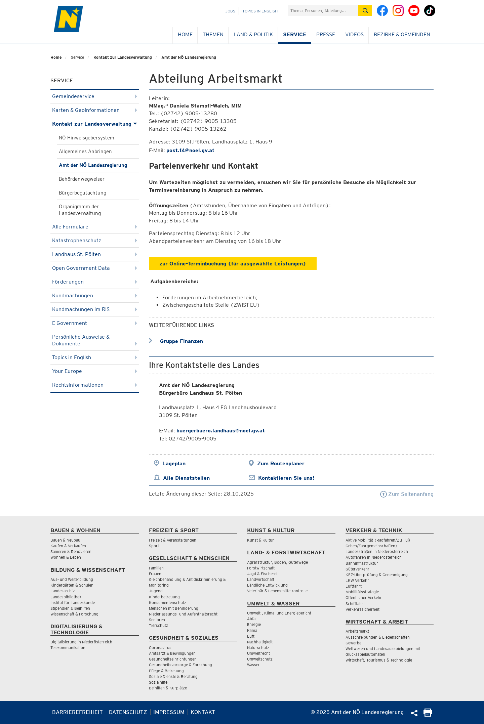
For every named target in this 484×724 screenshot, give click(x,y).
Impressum (169, 712)
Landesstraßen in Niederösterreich (377, 551)
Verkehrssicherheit (362, 609)
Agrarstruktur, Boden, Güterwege (277, 562)
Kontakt (203, 712)
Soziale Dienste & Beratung (173, 676)
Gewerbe (353, 642)
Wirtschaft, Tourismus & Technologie (379, 660)
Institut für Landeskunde (72, 602)
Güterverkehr (357, 568)
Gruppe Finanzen (176, 341)
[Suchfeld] (323, 10)
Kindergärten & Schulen (71, 585)
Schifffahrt (355, 603)
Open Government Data (94, 268)
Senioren (157, 619)
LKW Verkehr (357, 580)
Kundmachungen (94, 295)
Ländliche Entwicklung (267, 585)
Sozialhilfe (158, 682)
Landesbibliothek (65, 596)
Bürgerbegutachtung (82, 193)
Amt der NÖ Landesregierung (188, 57)
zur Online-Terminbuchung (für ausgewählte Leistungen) (232, 263)
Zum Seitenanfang (407, 494)
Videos (354, 34)
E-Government (94, 323)
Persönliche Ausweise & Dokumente (94, 340)
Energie (254, 624)
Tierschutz (158, 625)
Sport (154, 545)
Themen (213, 34)
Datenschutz (128, 712)
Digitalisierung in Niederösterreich (81, 641)
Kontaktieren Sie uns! (286, 478)
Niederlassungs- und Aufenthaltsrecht (183, 613)
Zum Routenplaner (281, 463)
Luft (250, 636)
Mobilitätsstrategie (362, 591)
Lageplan (174, 463)
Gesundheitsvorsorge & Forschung (180, 664)
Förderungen (94, 282)
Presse (325, 34)
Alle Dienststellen (186, 478)
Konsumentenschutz (167, 602)
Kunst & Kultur (260, 540)
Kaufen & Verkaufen (68, 545)
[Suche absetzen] (365, 10)
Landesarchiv (62, 590)
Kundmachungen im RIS (94, 309)
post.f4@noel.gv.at (190, 150)
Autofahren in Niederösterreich (374, 557)
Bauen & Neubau (65, 540)
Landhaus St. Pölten (94, 254)
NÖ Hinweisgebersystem (86, 138)
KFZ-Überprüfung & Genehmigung (377, 574)
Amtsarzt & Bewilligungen (172, 653)
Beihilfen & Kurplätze (168, 687)
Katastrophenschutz (94, 240)
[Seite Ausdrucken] (428, 715)
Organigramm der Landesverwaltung (80, 210)
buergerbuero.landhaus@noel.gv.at (220, 430)
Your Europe (94, 371)
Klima (252, 630)
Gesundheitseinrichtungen (173, 659)
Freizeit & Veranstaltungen (172, 540)
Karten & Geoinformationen (94, 110)
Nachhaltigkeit (260, 641)
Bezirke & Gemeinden (402, 34)
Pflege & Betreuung (166, 670)
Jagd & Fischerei (262, 573)
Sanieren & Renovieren (70, 551)
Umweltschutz (260, 659)
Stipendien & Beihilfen (70, 608)
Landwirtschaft (260, 579)
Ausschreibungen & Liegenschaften (378, 637)
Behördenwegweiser (82, 179)
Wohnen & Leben (65, 557)
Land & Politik (253, 34)
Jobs (230, 10)
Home (185, 34)
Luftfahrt (354, 586)
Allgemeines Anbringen (85, 151)
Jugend (156, 590)
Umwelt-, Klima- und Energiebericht (279, 612)
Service (294, 34)
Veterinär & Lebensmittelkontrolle (277, 590)
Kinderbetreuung (164, 596)
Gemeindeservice (94, 96)
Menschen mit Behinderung (173, 608)
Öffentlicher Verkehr (364, 597)
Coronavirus (160, 647)
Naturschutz (258, 647)
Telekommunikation (67, 647)
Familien (156, 567)
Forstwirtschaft (261, 567)
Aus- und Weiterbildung (71, 579)
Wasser (253, 664)
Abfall (252, 618)
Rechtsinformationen (94, 385)
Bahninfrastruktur (362, 563)
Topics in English (260, 10)
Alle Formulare (94, 226)
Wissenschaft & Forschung (74, 613)
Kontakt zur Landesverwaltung (122, 57)
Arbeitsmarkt (357, 631)
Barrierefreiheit (77, 712)
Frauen (155, 573)
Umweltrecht (258, 653)
